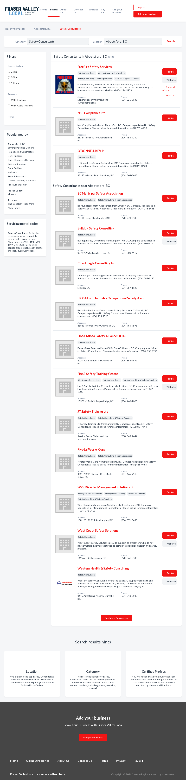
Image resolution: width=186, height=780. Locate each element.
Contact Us (78, 11)
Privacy (121, 760)
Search (54, 9)
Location (97, 41)
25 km (14, 71)
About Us (64, 11)
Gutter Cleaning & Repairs (22, 180)
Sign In (141, 7)
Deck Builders (15, 155)
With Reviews (18, 99)
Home (43, 9)
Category (20, 41)
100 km (15, 82)
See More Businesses (116, 618)
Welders (12, 172)
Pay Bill (103, 11)
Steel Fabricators (17, 176)
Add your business (117, 11)
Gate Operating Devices (21, 159)
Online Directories (37, 760)
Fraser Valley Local (15, 28)
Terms (104, 760)
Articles (93, 9)
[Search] (170, 41)
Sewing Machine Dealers (21, 147)
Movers (12, 194)
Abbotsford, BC (42, 28)
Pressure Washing (17, 184)
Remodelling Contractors (21, 151)
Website (171, 79)
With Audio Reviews (22, 105)
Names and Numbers (52, 774)
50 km (14, 77)
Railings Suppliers (17, 164)
